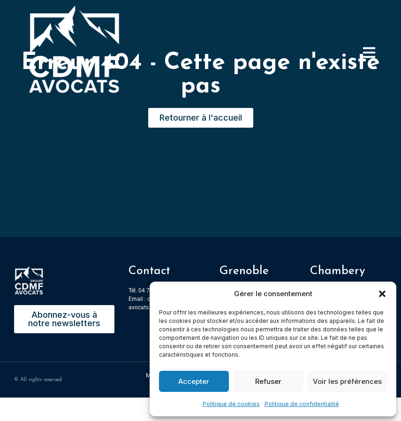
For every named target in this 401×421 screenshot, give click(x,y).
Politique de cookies (231, 403)
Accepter (193, 381)
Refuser (268, 381)
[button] (382, 294)
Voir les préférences (347, 381)
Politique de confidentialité (302, 403)
